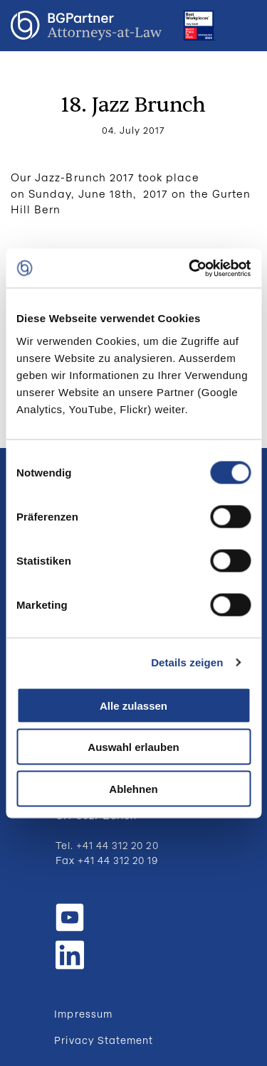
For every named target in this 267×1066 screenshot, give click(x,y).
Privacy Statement (103, 1040)
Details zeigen (187, 662)
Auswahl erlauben (133, 747)
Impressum (83, 1014)
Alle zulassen (133, 705)
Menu (242, 25)
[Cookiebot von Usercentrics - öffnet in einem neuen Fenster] (190, 268)
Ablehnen (133, 788)
